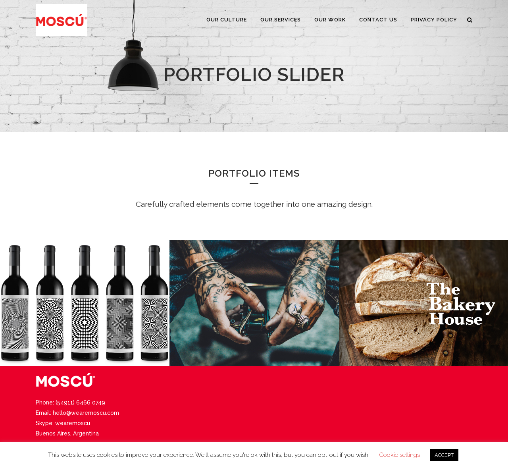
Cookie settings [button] (399, 454)
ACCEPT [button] (444, 455)
